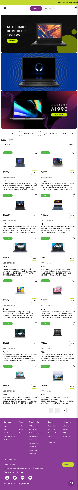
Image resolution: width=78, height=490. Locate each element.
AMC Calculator (33, 430)
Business (48, 8)
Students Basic (68, 134)
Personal (36, 8)
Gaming (11, 134)
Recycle (6, 433)
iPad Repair (32, 454)
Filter (70, 144)
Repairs (21, 430)
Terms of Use (52, 426)
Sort (7, 144)
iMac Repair (32, 447)
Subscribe (68, 465)
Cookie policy (52, 443)
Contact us (66, 437)
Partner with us (34, 440)
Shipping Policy (52, 433)
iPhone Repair (33, 450)
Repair (6, 426)
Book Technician (9, 440)
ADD (34, 173)
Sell (5, 430)
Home (3, 140)
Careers (65, 430)
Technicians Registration (36, 433)
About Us (66, 426)
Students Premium (29, 134)
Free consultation (9, 437)
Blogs (20, 433)
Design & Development (49, 134)
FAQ (64, 433)
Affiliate (31, 426)
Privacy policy (52, 430)
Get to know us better (13, 472)
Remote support (34, 437)
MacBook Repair (34, 444)
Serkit (20, 426)
